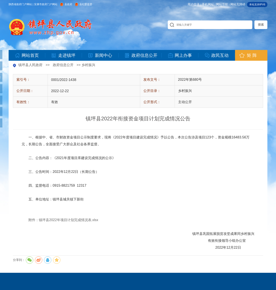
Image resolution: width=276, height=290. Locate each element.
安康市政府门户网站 (45, 4)
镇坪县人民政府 (30, 65)
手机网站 (208, 4)
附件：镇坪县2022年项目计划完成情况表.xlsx (63, 220)
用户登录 (194, 4)
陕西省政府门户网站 (20, 4)
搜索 (261, 24)
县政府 (68, 4)
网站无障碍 (237, 4)
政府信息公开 (63, 65)
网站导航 (222, 4)
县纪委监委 (85, 4)
